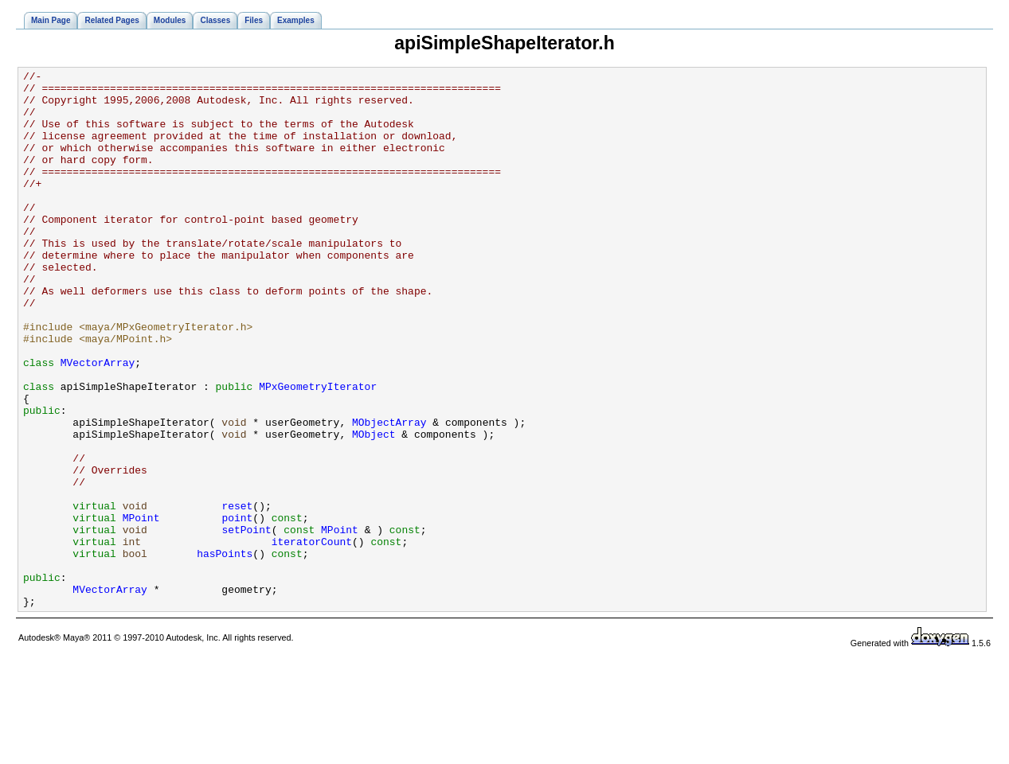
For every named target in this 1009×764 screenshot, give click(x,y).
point (236, 608)
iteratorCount (312, 637)
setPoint (246, 622)
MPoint (141, 608)
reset (236, 594)
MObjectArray (389, 493)
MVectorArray (98, 422)
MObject (374, 508)
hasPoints (224, 651)
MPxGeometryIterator (318, 450)
